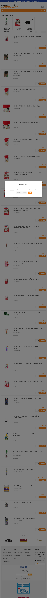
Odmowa (25, 192)
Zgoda (30, 192)
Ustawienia (19, 192)
